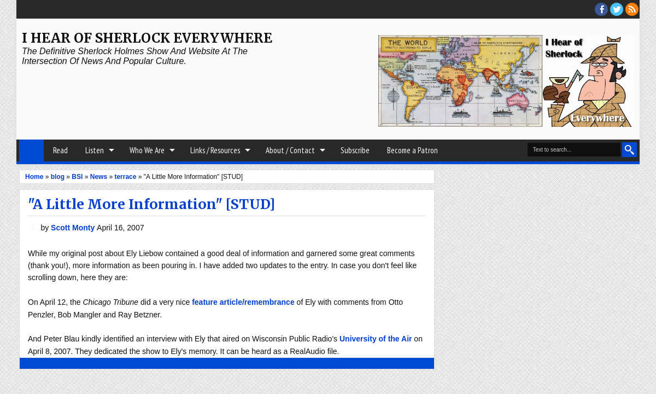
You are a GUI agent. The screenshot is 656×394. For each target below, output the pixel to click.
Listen (94, 150)
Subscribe (355, 150)
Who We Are (147, 150)
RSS (632, 9)
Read (60, 150)
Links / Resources (215, 150)
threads (616, 9)
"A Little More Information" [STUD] (151, 204)
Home (31, 150)
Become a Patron (412, 150)
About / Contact (290, 150)
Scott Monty (74, 227)
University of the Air (375, 338)
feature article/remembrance (243, 302)
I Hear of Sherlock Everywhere (147, 38)
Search (629, 149)
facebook (601, 9)
